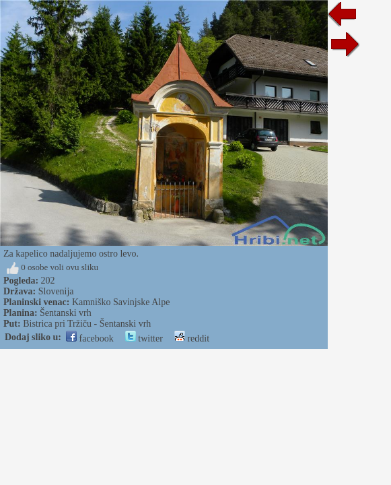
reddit (191, 338)
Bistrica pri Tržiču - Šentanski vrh (87, 324)
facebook (90, 338)
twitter (144, 338)
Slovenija (56, 291)
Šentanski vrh (66, 313)
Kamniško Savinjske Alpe (121, 302)
